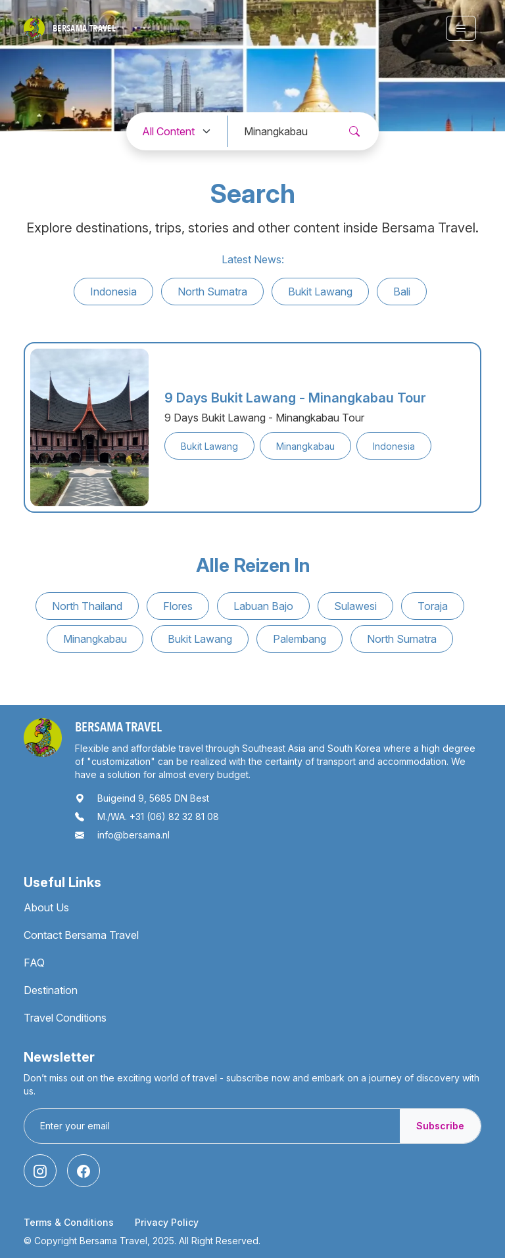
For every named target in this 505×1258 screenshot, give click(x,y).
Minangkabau (95, 638)
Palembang (299, 638)
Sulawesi (355, 606)
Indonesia (113, 291)
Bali (401, 291)
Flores (178, 606)
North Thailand (87, 606)
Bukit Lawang (320, 291)
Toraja (433, 606)
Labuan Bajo (263, 606)
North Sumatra (212, 291)
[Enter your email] (212, 1126)
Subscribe (440, 1125)
